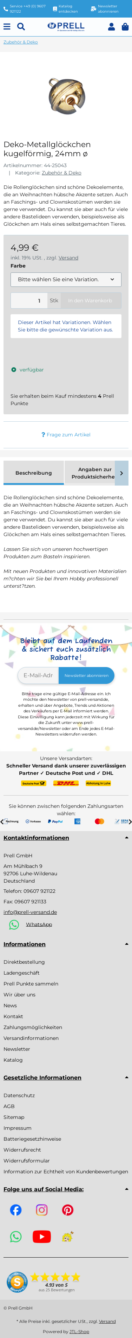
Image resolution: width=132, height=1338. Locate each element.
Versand (68, 258)
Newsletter (17, 1049)
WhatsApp (39, 924)
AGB (9, 1106)
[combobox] (66, 279)
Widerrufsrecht (22, 1150)
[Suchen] (21, 27)
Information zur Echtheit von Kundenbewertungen (66, 1171)
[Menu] (7, 27)
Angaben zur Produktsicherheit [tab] (95, 473)
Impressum (18, 1128)
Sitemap (14, 1117)
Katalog (13, 1060)
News (10, 1005)
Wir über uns (19, 994)
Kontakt (13, 1016)
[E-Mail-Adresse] (38, 675)
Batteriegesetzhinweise (32, 1139)
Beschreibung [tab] (33, 473)
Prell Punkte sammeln (31, 984)
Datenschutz (19, 1095)
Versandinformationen (31, 1038)
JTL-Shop (79, 1331)
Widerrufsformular (27, 1161)
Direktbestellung (24, 962)
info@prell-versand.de (30, 912)
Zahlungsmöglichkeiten (33, 1027)
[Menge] (29, 301)
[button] (111, 27)
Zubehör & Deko (61, 173)
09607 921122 (39, 891)
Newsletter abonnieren (86, 675)
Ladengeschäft (22, 973)
